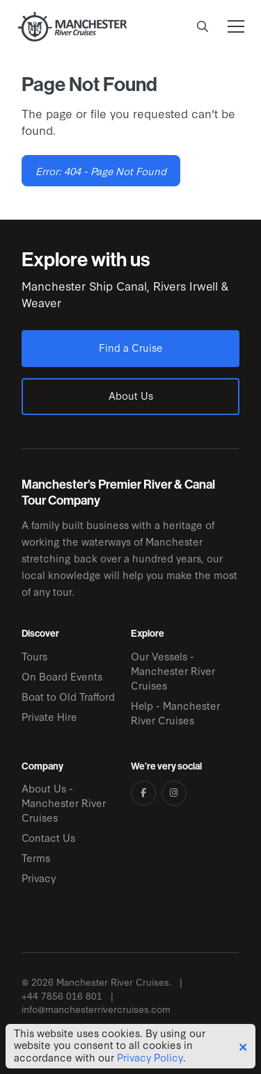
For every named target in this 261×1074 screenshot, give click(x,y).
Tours (34, 656)
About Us (131, 395)
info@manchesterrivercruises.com (96, 1009)
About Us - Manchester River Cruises (64, 802)
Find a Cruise (131, 347)
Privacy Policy (150, 1057)
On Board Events (62, 676)
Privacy (39, 877)
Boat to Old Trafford (68, 696)
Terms (36, 857)
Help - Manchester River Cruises (175, 712)
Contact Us (48, 837)
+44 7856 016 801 (62, 995)
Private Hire (49, 716)
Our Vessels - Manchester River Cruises (173, 670)
